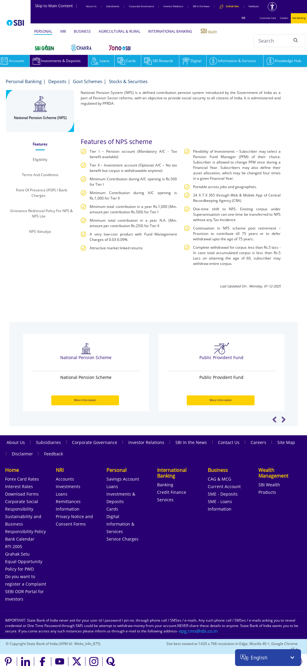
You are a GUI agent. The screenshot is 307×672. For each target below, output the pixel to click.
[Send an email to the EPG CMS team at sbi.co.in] (198, 631)
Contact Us (229, 442)
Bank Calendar (19, 539)
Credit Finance (171, 492)
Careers (284, 18)
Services (165, 499)
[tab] (40, 144)
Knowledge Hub (284, 60)
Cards (127, 60)
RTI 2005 (13, 546)
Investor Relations (173, 6)
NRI (63, 31)
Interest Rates (19, 486)
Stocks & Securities (128, 81)
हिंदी (243, 18)
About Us (91, 6)
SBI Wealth (269, 485)
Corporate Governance (141, 6)
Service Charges (122, 539)
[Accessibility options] (272, 6)
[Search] (295, 40)
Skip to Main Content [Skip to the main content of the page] (56, 5)
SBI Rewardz (158, 60)
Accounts (65, 479)
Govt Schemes (87, 81)
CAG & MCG (219, 479)
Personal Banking (24, 81)
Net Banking (299, 18)
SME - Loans (220, 501)
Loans (100, 60)
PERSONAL (43, 31)
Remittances (68, 501)
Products (267, 492)
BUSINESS (82, 31)
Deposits (57, 81)
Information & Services (233, 60)
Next (283, 419)
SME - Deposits (223, 494)
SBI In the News (201, 6)
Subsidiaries (112, 6)
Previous (274, 419)
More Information (85, 400)
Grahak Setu (17, 554)
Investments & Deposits (57, 60)
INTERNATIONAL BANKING (170, 31)
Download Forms (22, 494)
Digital (191, 60)
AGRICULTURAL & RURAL (119, 31)
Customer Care (268, 18)
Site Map (286, 442)
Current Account (224, 486)
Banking (165, 485)
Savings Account (122, 479)
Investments (68, 486)
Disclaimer (22, 454)
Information (67, 509)
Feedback (254, 6)
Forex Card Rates (22, 479)
